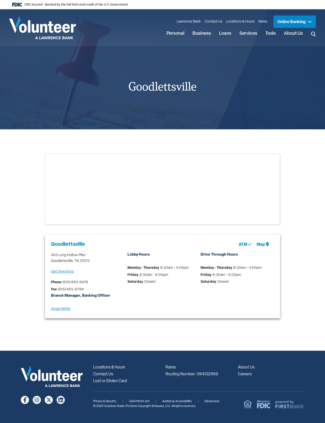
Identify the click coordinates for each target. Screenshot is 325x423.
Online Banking (292, 22)
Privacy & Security (105, 401)
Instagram (37, 400)
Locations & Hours (240, 22)
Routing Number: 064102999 (192, 374)
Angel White (60, 309)
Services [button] (248, 33)
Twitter (49, 400)
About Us (246, 367)
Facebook (25, 400)
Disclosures (212, 401)
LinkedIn (61, 400)
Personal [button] (175, 33)
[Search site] (313, 33)
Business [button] (201, 33)
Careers (245, 374)
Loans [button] (225, 33)
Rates (262, 22)
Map (263, 244)
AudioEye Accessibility (177, 401)
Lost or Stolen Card (110, 381)
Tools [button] (270, 33)
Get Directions (62, 272)
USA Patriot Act (139, 401)
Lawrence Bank (189, 22)
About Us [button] (293, 33)
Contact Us (213, 22)
